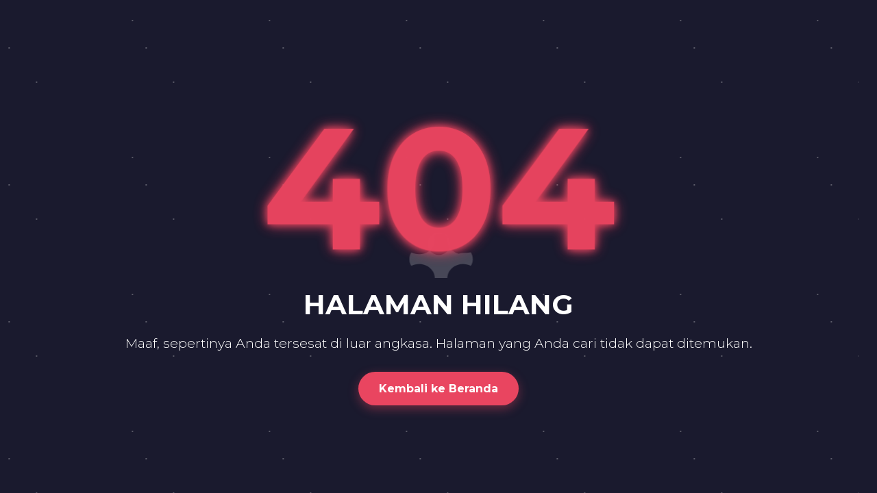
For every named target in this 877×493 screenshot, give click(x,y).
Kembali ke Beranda (438, 388)
